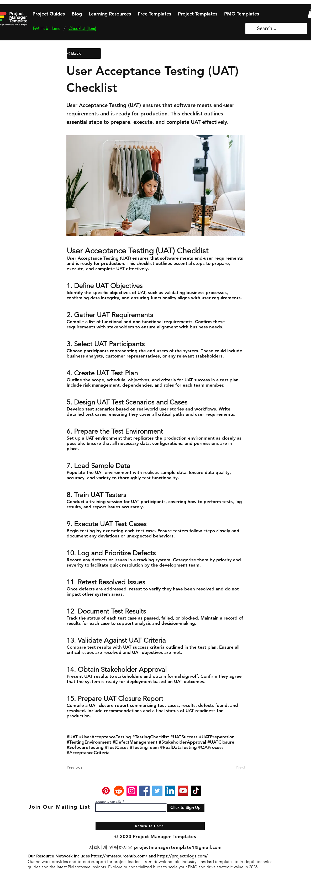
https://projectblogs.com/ (182, 856)
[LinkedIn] (170, 791)
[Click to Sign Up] (185, 807)
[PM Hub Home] (46, 28)
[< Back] (84, 53)
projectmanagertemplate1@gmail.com (178, 847)
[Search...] (276, 28)
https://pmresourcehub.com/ (119, 856)
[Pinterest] (106, 791)
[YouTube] (183, 791)
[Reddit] (119, 791)
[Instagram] (131, 791)
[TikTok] (196, 791)
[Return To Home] (150, 826)
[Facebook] (144, 791)
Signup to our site (109, 801)
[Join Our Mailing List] (60, 807)
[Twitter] (157, 791)
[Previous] (84, 767)
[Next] (232, 767)
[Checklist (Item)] (82, 28)
